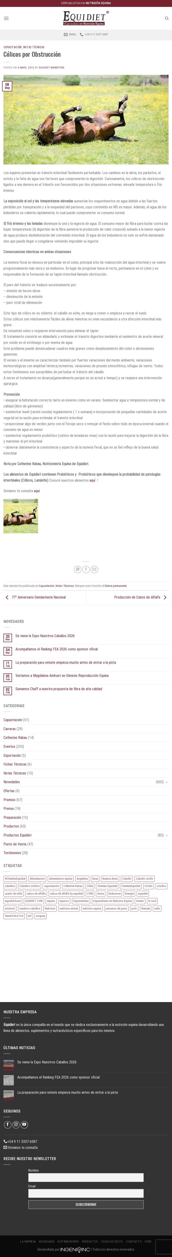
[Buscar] (167, 18)
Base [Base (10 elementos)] (95, 878)
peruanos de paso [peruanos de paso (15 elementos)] (116, 908)
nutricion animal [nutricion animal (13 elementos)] (69, 908)
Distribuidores (68, 1241)
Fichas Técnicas (15, 764)
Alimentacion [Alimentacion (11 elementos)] (37, 878)
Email (32, 1186)
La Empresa (28, 1241)
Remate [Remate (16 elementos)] (145, 908)
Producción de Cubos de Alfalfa (141, 597)
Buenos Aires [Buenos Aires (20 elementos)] (110, 878)
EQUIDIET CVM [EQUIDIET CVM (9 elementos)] (34, 901)
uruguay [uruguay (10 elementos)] (40, 916)
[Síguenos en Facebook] (8, 1125)
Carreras (9, 729)
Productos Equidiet (17, 835)
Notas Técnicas (33, 47)
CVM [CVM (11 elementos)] (90, 893)
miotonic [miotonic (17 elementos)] (10, 908)
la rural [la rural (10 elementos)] (152, 901)
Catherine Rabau (15, 737)
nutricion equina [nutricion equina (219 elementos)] (92, 908)
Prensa (8, 808)
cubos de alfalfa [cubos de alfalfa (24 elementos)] (36, 893)
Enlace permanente (116, 586)
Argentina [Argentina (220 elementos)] (82, 878)
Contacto (134, 1241)
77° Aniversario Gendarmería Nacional (34, 597)
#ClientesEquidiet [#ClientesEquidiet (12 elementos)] (15, 878)
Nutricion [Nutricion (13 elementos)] (50, 908)
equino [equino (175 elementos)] (51, 901)
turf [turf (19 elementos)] (30, 916)
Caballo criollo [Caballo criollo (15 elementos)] (144, 878)
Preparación (12, 817)
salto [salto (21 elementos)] (157, 908)
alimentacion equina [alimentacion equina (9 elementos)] (60, 878)
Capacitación (12, 47)
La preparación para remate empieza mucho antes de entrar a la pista (65, 662)
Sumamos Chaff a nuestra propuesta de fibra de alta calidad (58, 689)
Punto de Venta (14, 844)
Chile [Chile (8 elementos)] (90, 886)
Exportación (12, 755)
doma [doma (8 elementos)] (100, 893)
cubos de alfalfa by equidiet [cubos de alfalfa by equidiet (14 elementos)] (66, 893)
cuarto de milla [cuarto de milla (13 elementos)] (13, 893)
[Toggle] (167, 782)
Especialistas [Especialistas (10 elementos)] (81, 901)
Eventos (9, 746)
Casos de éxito (112, 1241)
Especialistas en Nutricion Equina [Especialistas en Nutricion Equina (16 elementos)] (112, 901)
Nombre (33, 1170)
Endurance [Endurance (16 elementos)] (114, 893)
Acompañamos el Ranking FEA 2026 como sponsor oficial (56, 649)
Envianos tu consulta (20, 1147)
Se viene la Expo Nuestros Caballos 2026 (45, 636)
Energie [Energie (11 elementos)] (129, 893)
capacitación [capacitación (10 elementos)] (51, 886)
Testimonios (12, 853)
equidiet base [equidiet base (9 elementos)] (13, 901)
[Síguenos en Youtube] (24, 1125)
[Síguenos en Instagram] (16, 1125)
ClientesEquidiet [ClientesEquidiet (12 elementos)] (130, 886)
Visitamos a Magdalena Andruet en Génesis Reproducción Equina (62, 675)
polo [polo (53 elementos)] (134, 908)
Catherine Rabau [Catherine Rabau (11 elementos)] (73, 886)
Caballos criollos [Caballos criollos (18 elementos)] (29, 886)
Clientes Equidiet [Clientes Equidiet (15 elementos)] (107, 886)
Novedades (11, 782)
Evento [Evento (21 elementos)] (140, 901)
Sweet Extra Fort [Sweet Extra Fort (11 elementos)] (14, 916)
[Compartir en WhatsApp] (77, 569)
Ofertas (9, 791)
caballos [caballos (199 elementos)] (10, 886)
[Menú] (6, 18)
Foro (148, 1241)
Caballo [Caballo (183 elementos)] (126, 878)
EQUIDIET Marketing (52, 67)
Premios (9, 800)
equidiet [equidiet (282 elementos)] (143, 893)
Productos (11, 826)
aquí (92, 480)
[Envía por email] (94, 569)
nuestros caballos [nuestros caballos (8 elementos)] (29, 908)
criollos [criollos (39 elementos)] (161, 886)
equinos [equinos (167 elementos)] (64, 901)
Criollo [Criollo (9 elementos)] (149, 886)
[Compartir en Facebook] (86, 569)
